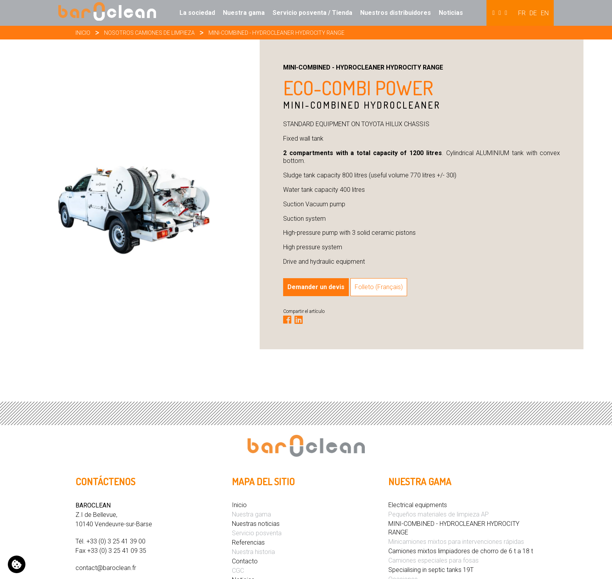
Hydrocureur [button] (499, 13)
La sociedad (197, 12)
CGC (238, 570)
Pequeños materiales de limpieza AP (438, 514)
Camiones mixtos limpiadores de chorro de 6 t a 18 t (460, 551)
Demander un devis (316, 287)
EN (545, 13)
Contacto (245, 561)
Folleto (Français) (379, 287)
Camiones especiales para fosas (433, 560)
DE (533, 13)
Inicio (82, 33)
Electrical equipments (417, 505)
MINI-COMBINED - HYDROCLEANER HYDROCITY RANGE (276, 33)
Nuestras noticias (256, 523)
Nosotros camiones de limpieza (149, 33)
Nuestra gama (244, 12)
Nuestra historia (253, 552)
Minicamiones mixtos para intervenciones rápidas (456, 541)
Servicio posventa (257, 533)
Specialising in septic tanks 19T (431, 570)
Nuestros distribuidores (395, 12)
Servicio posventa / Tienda (312, 12)
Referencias (248, 542)
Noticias (451, 12)
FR (522, 13)
